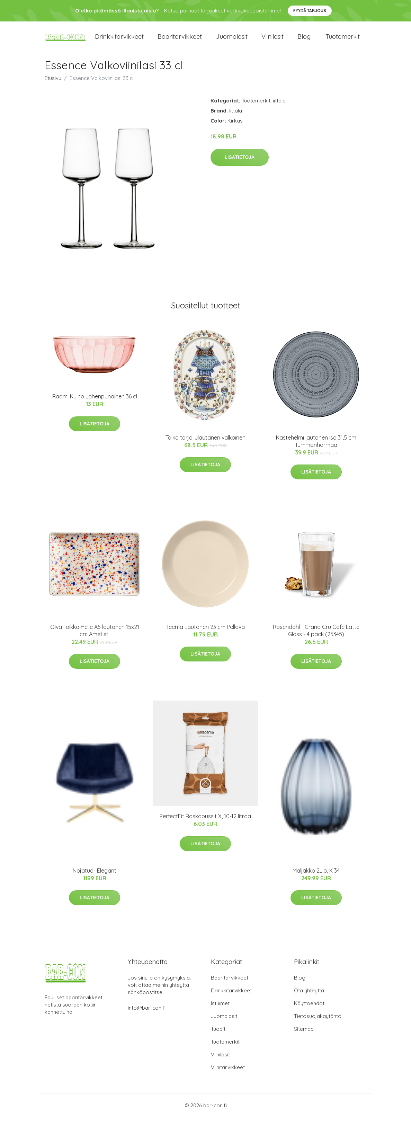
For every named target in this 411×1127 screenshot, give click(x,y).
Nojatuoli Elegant (94, 880)
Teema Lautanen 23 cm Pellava (205, 636)
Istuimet (220, 1013)
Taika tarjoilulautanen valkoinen (205, 446)
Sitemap (304, 1038)
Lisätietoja (239, 167)
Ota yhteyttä (309, 1000)
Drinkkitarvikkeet (119, 41)
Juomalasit (232, 41)
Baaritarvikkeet (180, 41)
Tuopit (218, 1038)
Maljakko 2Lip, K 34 (316, 880)
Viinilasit (272, 41)
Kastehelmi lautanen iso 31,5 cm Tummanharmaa (316, 450)
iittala (279, 110)
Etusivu (53, 87)
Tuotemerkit (342, 41)
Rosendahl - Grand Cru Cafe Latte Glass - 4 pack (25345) (316, 640)
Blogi (304, 41)
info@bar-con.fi (147, 1017)
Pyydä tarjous (309, 10)
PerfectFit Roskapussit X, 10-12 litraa (205, 825)
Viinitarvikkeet (228, 1077)
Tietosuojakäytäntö (317, 1025)
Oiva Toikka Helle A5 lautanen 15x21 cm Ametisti (94, 640)
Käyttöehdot (309, 1013)
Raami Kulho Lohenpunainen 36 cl (94, 406)
